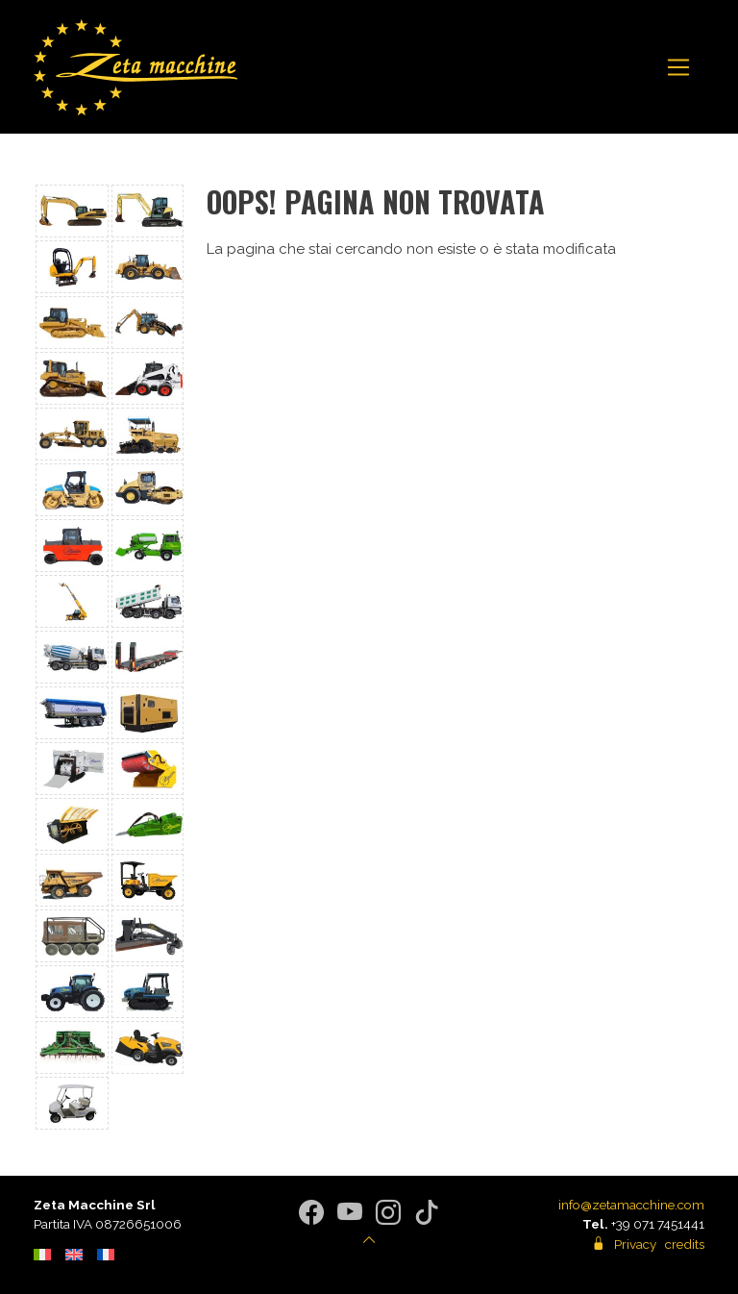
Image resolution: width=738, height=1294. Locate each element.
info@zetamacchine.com (631, 1204)
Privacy (635, 1244)
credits (684, 1244)
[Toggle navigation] (678, 67)
